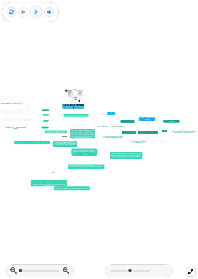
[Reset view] (11, 12)
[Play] (36, 12)
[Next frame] (49, 12)
